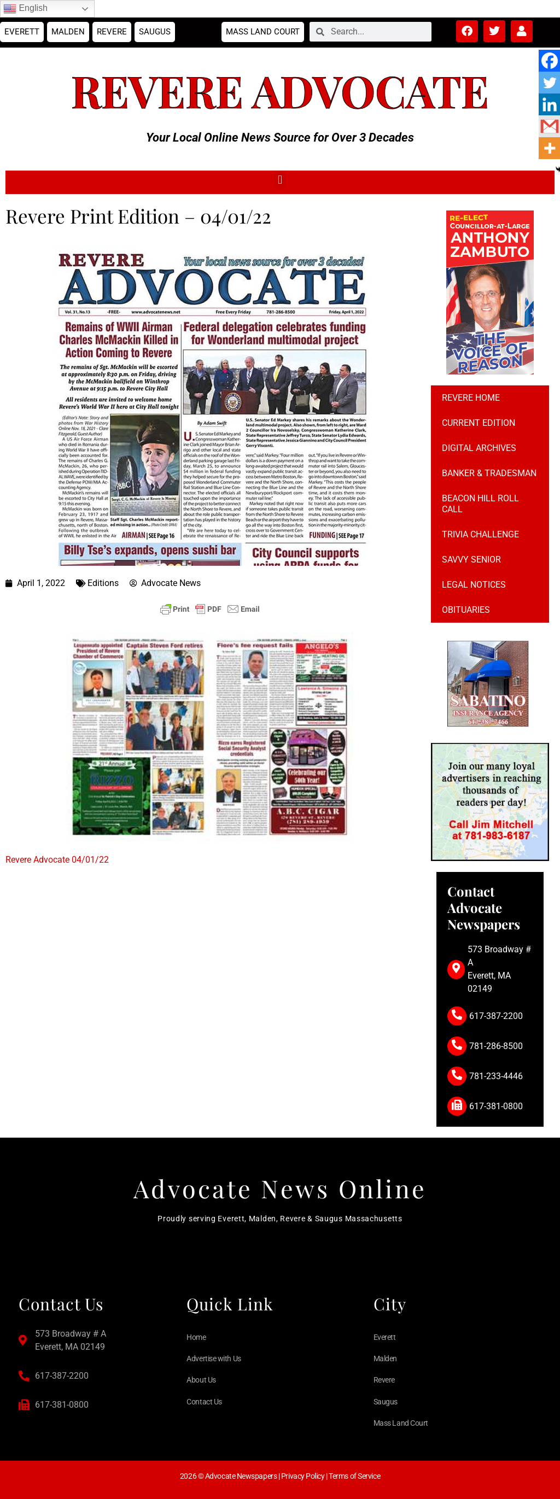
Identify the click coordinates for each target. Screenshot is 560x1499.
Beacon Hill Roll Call (480, 503)
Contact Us (204, 1401)
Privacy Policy (303, 1476)
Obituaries (466, 610)
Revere (112, 32)
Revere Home (471, 398)
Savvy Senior (471, 559)
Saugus (155, 32)
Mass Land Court (263, 32)
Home (196, 1337)
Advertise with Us (213, 1358)
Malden (68, 32)
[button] (280, 180)
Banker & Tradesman (489, 473)
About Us (200, 1379)
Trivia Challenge (480, 534)
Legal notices (474, 584)
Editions (103, 583)
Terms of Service (354, 1476)
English (25, 8)
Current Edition (478, 423)
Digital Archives (479, 448)
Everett (21, 32)
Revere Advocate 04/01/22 (57, 859)
